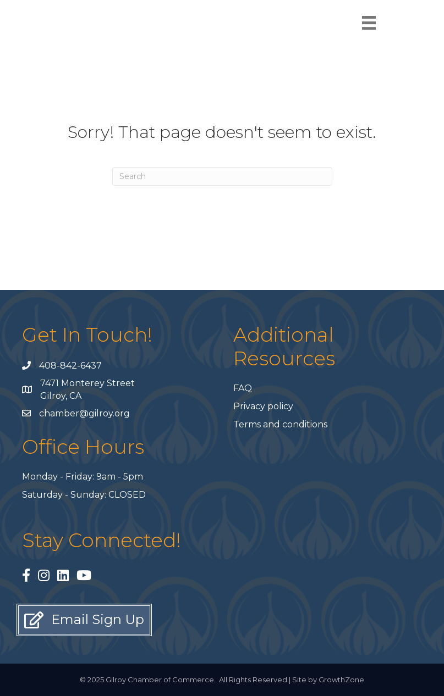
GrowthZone (341, 679)
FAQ (242, 388)
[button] (84, 620)
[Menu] (368, 22)
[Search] (222, 176)
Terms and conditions (280, 424)
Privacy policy (263, 406)
